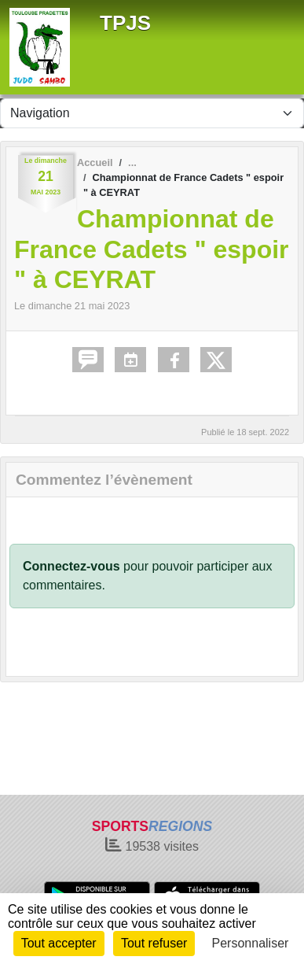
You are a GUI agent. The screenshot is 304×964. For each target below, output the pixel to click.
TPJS (125, 23)
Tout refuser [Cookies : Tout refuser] (154, 943)
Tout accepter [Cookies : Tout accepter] (59, 943)
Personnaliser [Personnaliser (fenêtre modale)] (250, 943)
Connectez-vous (71, 566)
